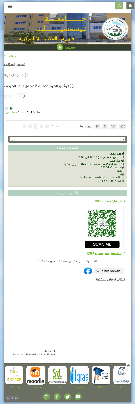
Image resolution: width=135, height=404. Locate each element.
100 (113, 126)
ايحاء (22, 96)
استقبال (66, 47)
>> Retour (10, 56)
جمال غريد (11, 112)
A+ (16, 398)
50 (105, 126)
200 (122, 126)
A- (8, 398)
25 (97, 126)
